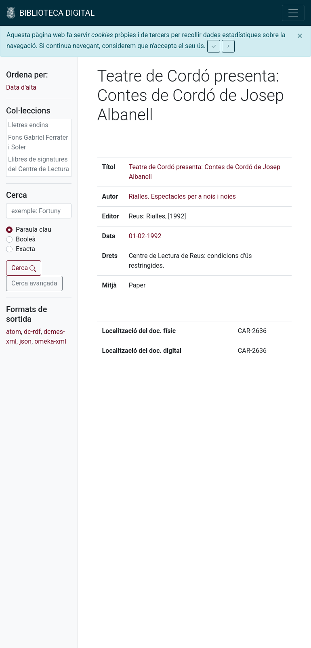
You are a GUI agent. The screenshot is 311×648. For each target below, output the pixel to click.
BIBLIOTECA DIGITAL (50, 13)
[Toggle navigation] (293, 13)
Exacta (25, 249)
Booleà (26, 239)
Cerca (23, 268)
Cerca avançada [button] (34, 283)
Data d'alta (21, 87)
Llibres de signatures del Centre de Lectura (38, 164)
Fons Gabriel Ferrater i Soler (38, 142)
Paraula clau (33, 229)
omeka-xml (50, 341)
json (25, 341)
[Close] (300, 36)
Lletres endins (28, 125)
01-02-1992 (145, 236)
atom (13, 332)
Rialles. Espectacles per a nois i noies (182, 196)
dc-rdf (32, 332)
